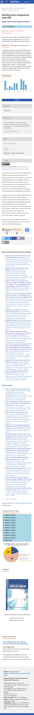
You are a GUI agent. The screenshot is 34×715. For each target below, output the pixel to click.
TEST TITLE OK (14, 288)
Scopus (11, 671)
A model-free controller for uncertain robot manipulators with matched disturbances (18, 374)
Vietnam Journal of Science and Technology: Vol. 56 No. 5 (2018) (18, 421)
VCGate (17, 673)
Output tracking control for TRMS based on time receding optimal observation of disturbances (18, 313)
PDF (17, 100)
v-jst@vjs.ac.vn (12, 694)
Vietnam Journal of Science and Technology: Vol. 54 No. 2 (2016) (17, 356)
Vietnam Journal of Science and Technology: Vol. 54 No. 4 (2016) (17, 473)
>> (18, 499)
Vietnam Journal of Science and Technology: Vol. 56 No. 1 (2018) (17, 306)
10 (15, 499)
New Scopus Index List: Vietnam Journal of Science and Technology (15, 643)
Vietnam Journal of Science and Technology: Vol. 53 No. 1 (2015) (18, 327)
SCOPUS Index (12, 659)
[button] (5, 238)
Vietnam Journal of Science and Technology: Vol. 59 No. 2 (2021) (17, 264)
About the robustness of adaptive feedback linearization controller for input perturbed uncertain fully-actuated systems (16, 273)
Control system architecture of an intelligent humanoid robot (18, 407)
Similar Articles (7, 385)
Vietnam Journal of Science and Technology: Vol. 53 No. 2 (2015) (18, 289)
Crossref (12, 673)
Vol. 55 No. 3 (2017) (19, 8)
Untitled (15, 428)
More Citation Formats (11, 131)
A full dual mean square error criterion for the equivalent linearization (18, 470)
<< (2, 499)
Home (3, 8)
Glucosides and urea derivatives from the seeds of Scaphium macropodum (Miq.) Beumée (17, 353)
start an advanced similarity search (21, 503)
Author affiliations (9, 26)
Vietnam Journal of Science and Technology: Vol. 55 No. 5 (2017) (18, 430)
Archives (9, 8)
